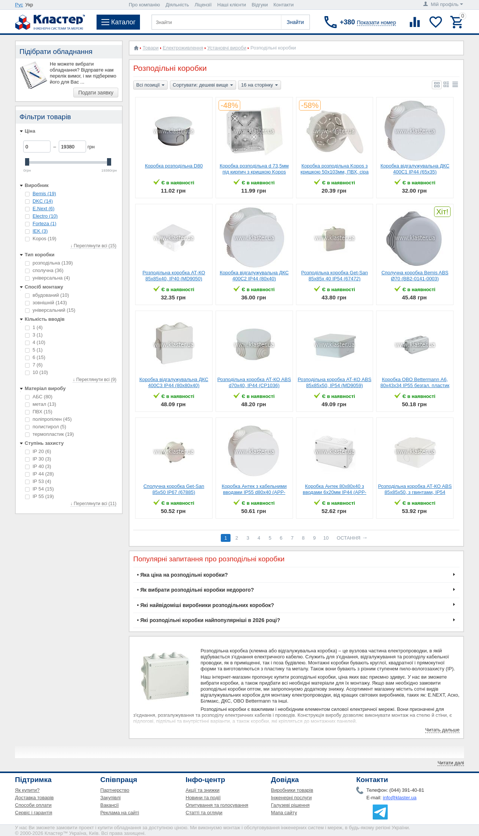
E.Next (44, 208)
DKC (43, 201)
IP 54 (39, 489)
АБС (38, 396)
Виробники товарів (292, 790)
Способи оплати (33, 805)
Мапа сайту (284, 812)
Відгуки (259, 4)
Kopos (41, 238)
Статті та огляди (204, 812)
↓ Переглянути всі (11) (93, 503)
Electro (45, 216)
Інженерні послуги (291, 797)
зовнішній (46, 302)
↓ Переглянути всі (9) (94, 379)
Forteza (45, 223)
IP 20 (38, 451)
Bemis (44, 193)
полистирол (45, 426)
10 (36, 372)
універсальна (47, 278)
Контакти (284, 4)
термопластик (49, 434)
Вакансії (109, 805)
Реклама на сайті (119, 812)
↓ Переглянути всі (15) (93, 245)
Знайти (295, 22)
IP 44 (39, 474)
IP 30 (38, 459)
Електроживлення (183, 48)
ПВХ (38, 411)
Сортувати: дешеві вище (203, 85)
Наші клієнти (231, 4)
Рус (19, 4)
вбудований (47, 295)
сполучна (44, 270)
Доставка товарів (34, 797)
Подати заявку (95, 93)
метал (40, 404)
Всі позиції (150, 85)
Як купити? (27, 790)
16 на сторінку (259, 85)
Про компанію (144, 4)
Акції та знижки (203, 790)
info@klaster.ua (400, 797)
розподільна (49, 263)
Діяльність (177, 4)
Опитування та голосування (217, 805)
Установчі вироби (226, 48)
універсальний (50, 310)
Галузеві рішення (290, 805)
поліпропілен (48, 419)
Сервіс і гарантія (33, 812)
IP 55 (39, 496)
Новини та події (203, 797)
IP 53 (38, 481)
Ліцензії (203, 4)
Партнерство (114, 790)
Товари (151, 48)
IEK (40, 231)
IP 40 (38, 466)
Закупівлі (110, 797)
